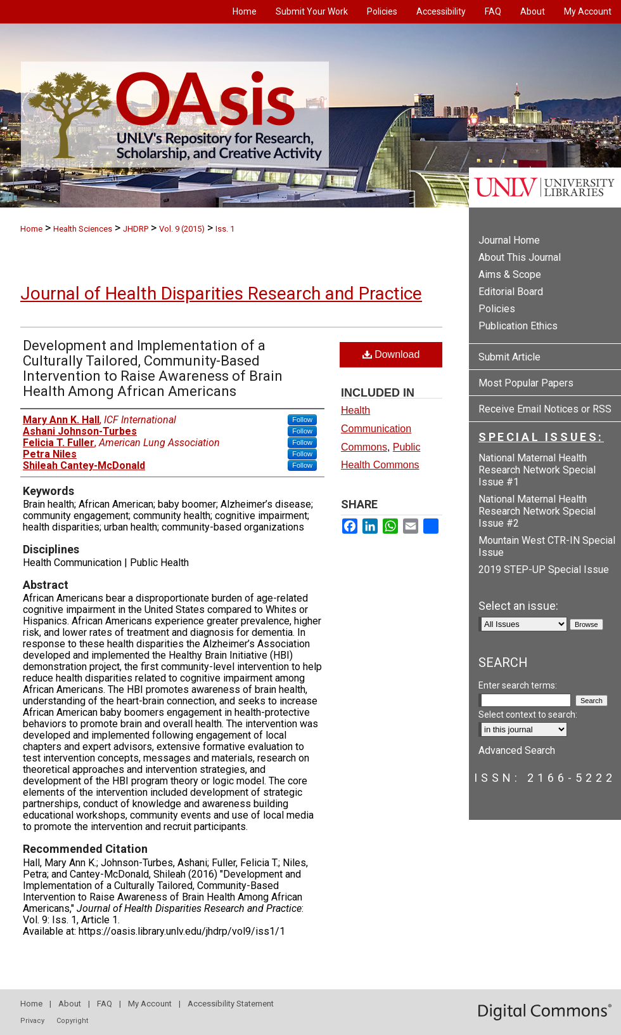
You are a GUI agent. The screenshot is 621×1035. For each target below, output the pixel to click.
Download (391, 354)
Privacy (32, 1021)
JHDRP (135, 229)
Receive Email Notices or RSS (544, 409)
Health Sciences (82, 229)
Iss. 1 (224, 229)
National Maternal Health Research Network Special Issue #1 (537, 470)
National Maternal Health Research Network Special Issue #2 (537, 511)
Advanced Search (516, 750)
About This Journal (519, 257)
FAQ (104, 1003)
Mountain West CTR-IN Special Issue (546, 546)
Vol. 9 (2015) (182, 229)
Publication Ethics (518, 326)
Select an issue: (518, 605)
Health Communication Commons (376, 428)
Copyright (72, 1021)
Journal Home (509, 240)
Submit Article (509, 357)
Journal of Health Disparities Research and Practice (221, 293)
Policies (496, 309)
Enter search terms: (517, 685)
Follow (302, 419)
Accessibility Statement (231, 1003)
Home (31, 229)
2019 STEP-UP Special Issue (543, 570)
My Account (150, 1003)
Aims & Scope (509, 274)
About (69, 1003)
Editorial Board (510, 292)
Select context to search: (527, 714)
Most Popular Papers (525, 383)
